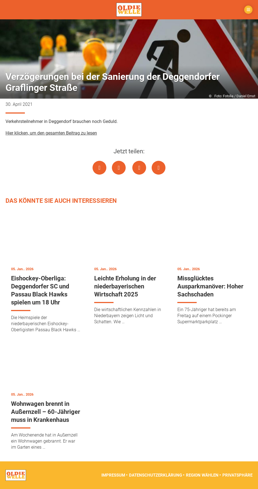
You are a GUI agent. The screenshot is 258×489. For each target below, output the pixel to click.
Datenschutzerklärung (155, 475)
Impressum (113, 475)
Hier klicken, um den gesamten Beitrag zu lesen (51, 133)
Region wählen (202, 475)
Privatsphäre (237, 475)
